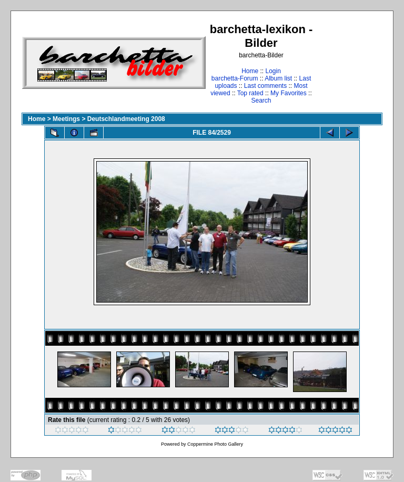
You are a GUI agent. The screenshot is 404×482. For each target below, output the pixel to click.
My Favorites (288, 93)
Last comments (265, 85)
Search (261, 100)
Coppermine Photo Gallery (215, 444)
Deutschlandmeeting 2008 (126, 119)
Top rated (250, 93)
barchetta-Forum (234, 78)
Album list (278, 78)
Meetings (66, 119)
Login (272, 71)
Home (249, 71)
